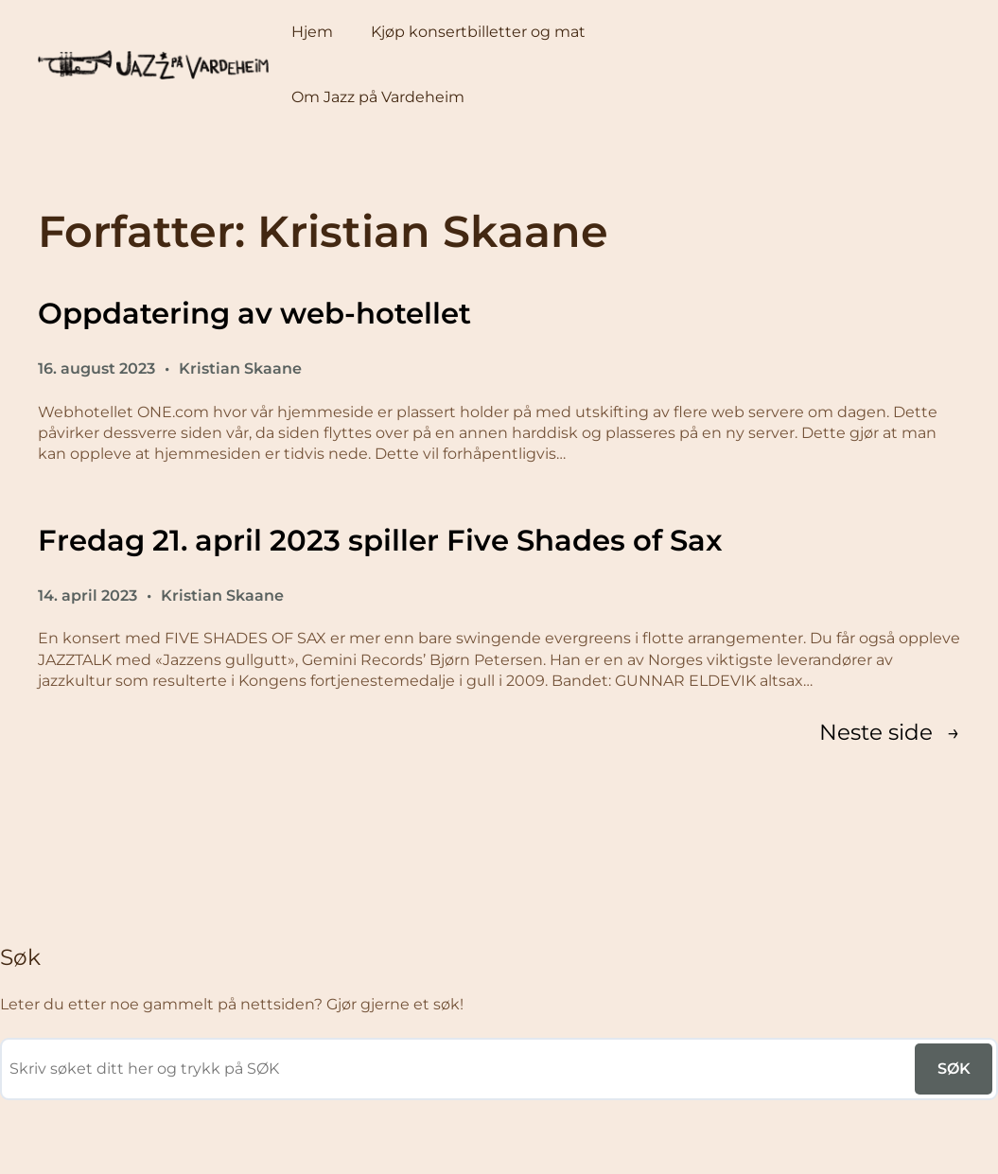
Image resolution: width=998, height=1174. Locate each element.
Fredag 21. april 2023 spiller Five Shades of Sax (380, 540)
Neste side (889, 732)
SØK (954, 1069)
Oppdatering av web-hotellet (254, 313)
